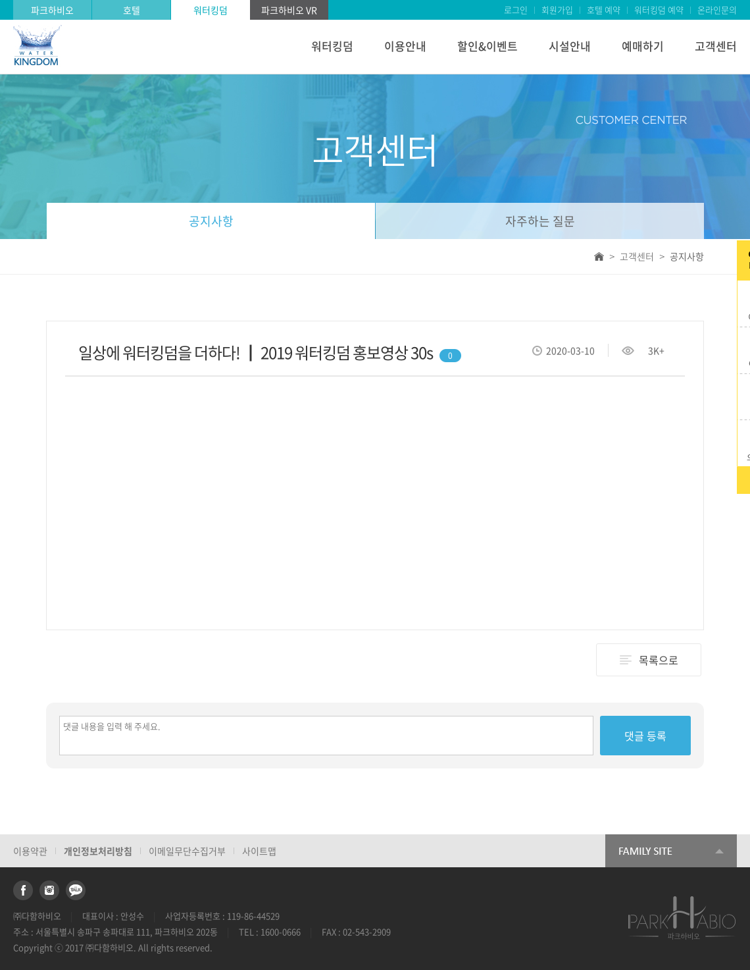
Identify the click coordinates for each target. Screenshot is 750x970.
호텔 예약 (603, 9)
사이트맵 (259, 850)
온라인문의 (717, 9)
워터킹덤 (210, 9)
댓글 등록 (645, 735)
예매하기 (643, 46)
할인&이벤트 (487, 46)
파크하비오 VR (289, 9)
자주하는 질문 (540, 221)
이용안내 (405, 46)
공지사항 (211, 221)
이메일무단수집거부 (187, 850)
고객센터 (716, 46)
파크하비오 (52, 9)
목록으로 (658, 660)
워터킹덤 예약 (659, 9)
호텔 (131, 9)
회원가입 (557, 9)
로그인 (516, 9)
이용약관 (30, 850)
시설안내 (570, 46)
